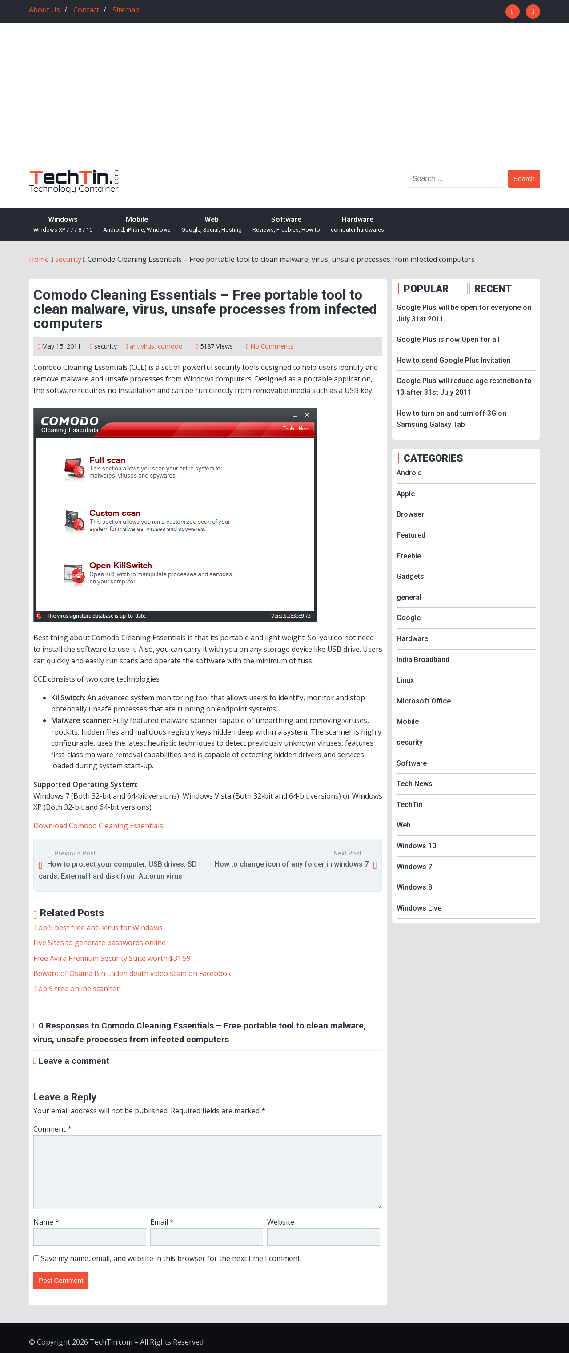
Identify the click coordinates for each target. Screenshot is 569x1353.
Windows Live (419, 908)
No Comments (271, 346)
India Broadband (423, 659)
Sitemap (126, 10)
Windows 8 (414, 887)
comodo (170, 346)
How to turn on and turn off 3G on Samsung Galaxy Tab (451, 419)
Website (280, 1222)
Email (162, 1222)
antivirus (142, 346)
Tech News (415, 783)
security (105, 346)
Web (211, 224)
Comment (52, 1129)
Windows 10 (416, 846)
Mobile (137, 224)
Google (409, 618)
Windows (62, 224)
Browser (410, 514)
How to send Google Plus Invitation (454, 360)
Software (286, 224)
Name (46, 1222)
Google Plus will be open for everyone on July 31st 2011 (464, 313)
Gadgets (410, 576)
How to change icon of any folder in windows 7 (292, 864)
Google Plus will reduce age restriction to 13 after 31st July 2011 (464, 387)
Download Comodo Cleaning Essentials (98, 826)
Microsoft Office (424, 701)
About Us (44, 10)
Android (409, 473)
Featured (411, 535)
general (409, 597)
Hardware (357, 224)
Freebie (409, 556)
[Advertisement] (284, 103)
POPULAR (426, 288)
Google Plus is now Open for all (448, 339)
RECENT (493, 288)
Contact (86, 10)
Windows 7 (414, 867)
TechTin (410, 804)
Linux (405, 680)
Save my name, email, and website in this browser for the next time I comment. (171, 1258)
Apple (406, 494)
